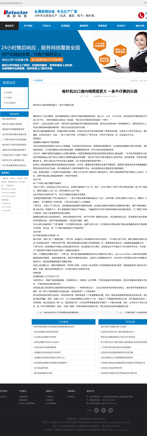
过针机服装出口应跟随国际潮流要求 (117, 358)
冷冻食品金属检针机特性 (45, 337)
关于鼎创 (28, 26)
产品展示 (22, 391)
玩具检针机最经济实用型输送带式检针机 (119, 373)
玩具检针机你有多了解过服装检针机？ (118, 332)
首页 (141, 81)
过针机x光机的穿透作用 (111, 368)
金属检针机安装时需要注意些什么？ (50, 358)
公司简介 (3, 397)
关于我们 (3, 391)
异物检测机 (23, 400)
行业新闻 (8, 92)
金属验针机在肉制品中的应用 (47, 352)
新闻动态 (9, 82)
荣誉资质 (102, 26)
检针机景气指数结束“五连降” (114, 327)
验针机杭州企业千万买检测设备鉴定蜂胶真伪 (61, 313)
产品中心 (46, 26)
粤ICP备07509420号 (110, 426)
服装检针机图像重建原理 (13, 129)
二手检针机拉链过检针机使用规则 (116, 347)
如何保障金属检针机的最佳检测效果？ (51, 363)
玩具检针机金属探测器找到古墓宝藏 (117, 352)
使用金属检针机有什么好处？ (47, 342)
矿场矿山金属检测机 (26, 403)
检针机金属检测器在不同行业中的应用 (118, 337)
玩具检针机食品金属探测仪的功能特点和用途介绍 (123, 363)
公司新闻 (8, 98)
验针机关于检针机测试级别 (14, 145)
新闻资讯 (84, 26)
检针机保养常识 (9, 119)
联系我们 (5, 173)
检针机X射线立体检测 (12, 124)
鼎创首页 (9, 26)
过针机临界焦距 (41, 368)
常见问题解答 (10, 103)
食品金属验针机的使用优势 (46, 332)
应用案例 (65, 26)
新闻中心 (49, 391)
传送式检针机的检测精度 (45, 347)
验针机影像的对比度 (43, 373)
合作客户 (121, 26)
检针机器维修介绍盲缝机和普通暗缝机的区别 (54, 327)
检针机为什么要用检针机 (13, 160)
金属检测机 (23, 397)
